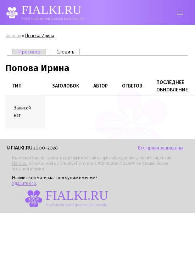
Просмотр (29, 52)
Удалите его (24, 183)
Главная (13, 35)
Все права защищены (160, 148)
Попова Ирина (39, 35)
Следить (68, 52)
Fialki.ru (19, 163)
